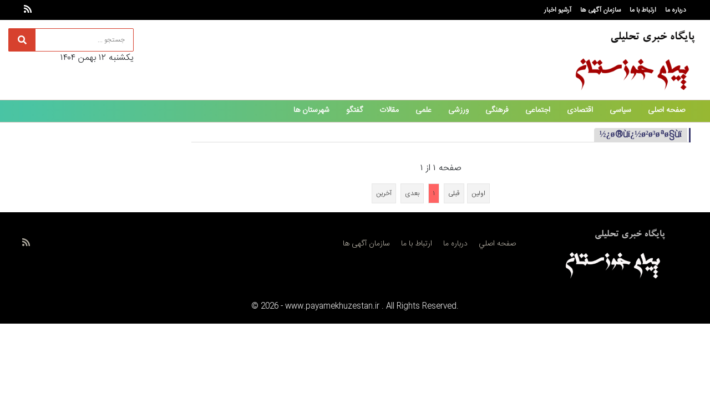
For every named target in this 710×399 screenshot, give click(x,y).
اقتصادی (580, 110)
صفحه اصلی (666, 110)
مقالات (389, 110)
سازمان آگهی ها (600, 10)
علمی (423, 110)
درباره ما (675, 10)
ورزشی (458, 110)
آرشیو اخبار (557, 10)
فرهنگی (497, 110)
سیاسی (620, 110)
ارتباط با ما (643, 10)
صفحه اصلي (497, 243)
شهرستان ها (311, 110)
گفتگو (354, 110)
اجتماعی (537, 110)
